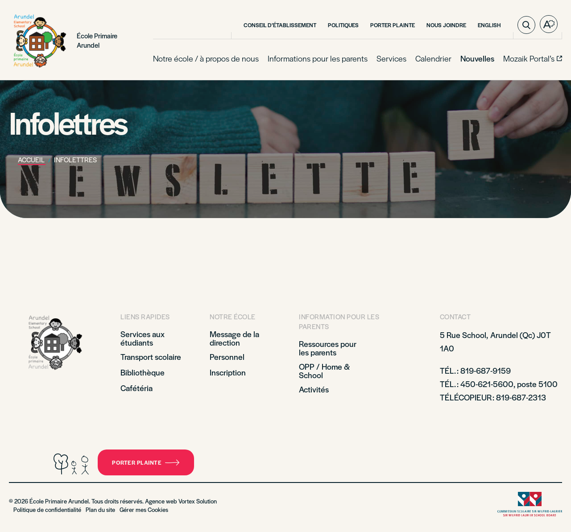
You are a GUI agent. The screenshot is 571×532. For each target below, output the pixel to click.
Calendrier (433, 58)
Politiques (343, 25)
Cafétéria (136, 388)
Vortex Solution (197, 501)
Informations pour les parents (318, 58)
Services (391, 58)
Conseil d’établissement (280, 25)
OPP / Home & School (324, 370)
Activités (314, 389)
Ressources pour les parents (327, 347)
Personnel (227, 356)
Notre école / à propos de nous (206, 58)
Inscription (228, 372)
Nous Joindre (446, 25)
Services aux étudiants (142, 338)
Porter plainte (392, 25)
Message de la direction (234, 338)
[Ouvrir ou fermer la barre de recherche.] (526, 25)
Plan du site (100, 509)
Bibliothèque (142, 372)
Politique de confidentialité (47, 509)
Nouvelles (477, 58)
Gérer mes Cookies (144, 509)
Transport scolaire (150, 356)
